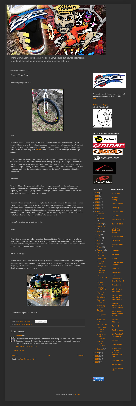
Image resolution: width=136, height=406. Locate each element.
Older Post (80, 355)
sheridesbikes (117, 365)
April (99, 244)
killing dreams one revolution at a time (117, 314)
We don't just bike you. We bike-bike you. (117, 297)
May (99, 241)
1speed (19, 336)
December (100, 214)
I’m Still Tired (101, 259)
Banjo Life (116, 269)
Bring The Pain (102, 325)
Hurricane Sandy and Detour (116, 230)
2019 (97, 193)
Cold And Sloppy (100, 283)
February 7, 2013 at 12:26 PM (26, 346)
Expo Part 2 (101, 256)
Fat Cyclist (116, 240)
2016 (97, 202)
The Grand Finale (100, 293)
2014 (97, 208)
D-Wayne (115, 250)
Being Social (101, 297)
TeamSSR (115, 340)
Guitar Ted (116, 193)
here (94, 98)
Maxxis (38, 150)
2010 (97, 359)
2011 (97, 356)
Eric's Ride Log (117, 236)
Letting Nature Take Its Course (102, 330)
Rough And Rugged (100, 301)
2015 (97, 205)
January (100, 349)
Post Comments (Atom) (28, 359)
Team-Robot (116, 285)
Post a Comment (19, 351)
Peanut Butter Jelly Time (101, 288)
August (100, 232)
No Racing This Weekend (101, 343)
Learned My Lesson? (101, 306)
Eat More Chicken (100, 311)
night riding (25, 324)
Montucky (115, 208)
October (100, 224)
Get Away (100, 253)
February (100, 250)
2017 (97, 199)
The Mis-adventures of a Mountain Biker (118, 306)
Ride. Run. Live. (118, 361)
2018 (97, 196)
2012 (97, 353)
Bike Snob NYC (117, 212)
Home (48, 355)
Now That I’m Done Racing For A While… (101, 269)
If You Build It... (101, 321)
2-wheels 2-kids (118, 224)
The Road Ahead (100, 263)
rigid (30, 324)
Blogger (77, 394)
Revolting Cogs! (118, 220)
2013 (97, 211)
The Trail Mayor (117, 330)
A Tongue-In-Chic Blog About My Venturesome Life (117, 352)
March (99, 247)
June (99, 238)
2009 (97, 362)
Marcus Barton (117, 204)
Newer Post (15, 355)
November (100, 219)
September (101, 227)
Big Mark (115, 216)
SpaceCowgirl (117, 344)
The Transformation (102, 277)
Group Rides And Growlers (101, 336)
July (98, 235)
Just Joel (115, 326)
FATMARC (116, 254)
